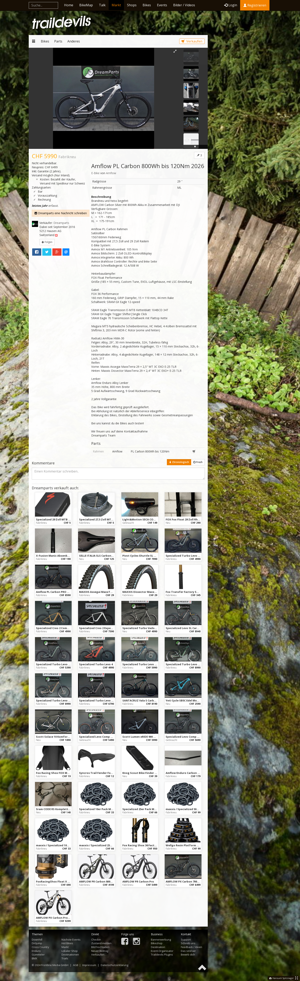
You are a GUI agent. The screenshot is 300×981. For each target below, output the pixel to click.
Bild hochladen (100, 947)
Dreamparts (61, 223)
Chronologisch (179, 462)
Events (162, 5)
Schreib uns (188, 943)
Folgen (47, 242)
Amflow (111, 173)
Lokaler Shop (69, 951)
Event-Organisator (162, 951)
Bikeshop (156, 943)
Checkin (96, 939)
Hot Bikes (67, 943)
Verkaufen (191, 41)
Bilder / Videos (184, 5)
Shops (132, 5)
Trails (64, 958)
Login (230, 5)
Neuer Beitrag (99, 951)
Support (186, 939)
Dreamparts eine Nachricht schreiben (60, 213)
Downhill (37, 939)
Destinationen (70, 954)
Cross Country (40, 947)
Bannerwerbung (161, 939)
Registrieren (254, 5)
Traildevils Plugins (162, 954)
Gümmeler (38, 954)
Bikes (147, 5)
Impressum (89, 965)
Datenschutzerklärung (114, 965)
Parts (58, 41)
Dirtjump (37, 943)
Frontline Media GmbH (54, 965)
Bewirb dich (188, 954)
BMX (34, 958)
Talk (102, 5)
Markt (116, 5)
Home (68, 5)
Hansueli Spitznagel (281, 978)
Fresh (197, 462)
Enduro (36, 951)
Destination (158, 947)
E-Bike (95, 173)
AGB (75, 965)
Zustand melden (101, 943)
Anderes (73, 41)
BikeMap (86, 5)
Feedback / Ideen (191, 947)
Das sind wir (188, 951)
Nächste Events (71, 939)
